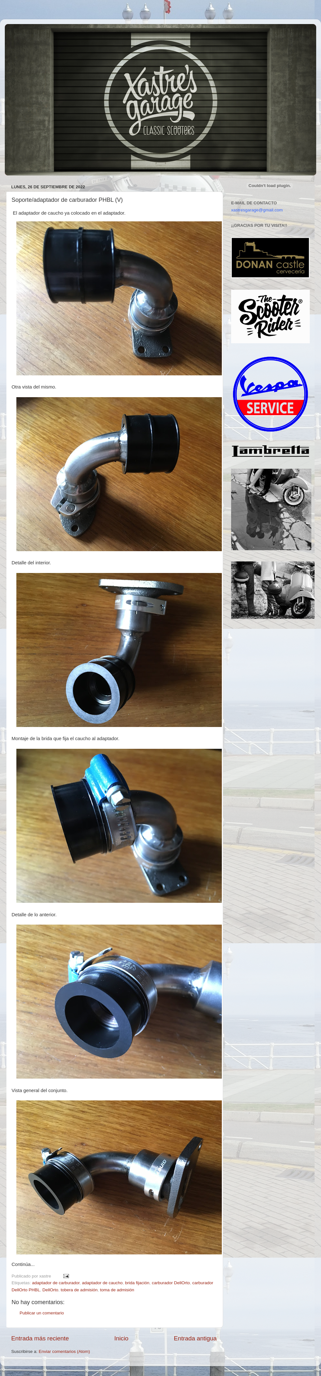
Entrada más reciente (40, 1338)
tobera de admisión (79, 1289)
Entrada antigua (195, 1338)
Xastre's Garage (23, 32)
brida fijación (137, 1282)
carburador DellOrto (171, 1282)
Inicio (121, 1338)
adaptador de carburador (56, 1282)
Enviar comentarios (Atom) (64, 1351)
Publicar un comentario (42, 1313)
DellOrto (50, 1289)
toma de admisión (117, 1289)
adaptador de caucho (102, 1282)
